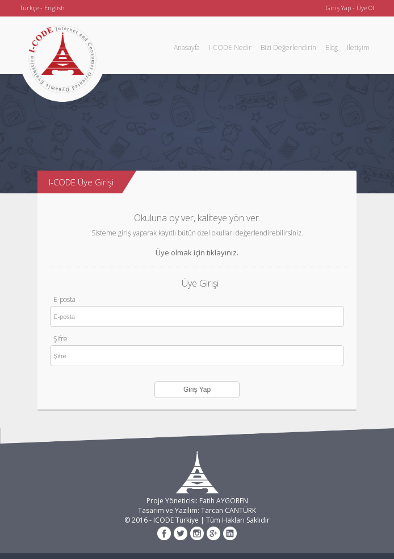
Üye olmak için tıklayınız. (197, 252)
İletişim (358, 47)
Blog (331, 47)
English (54, 7)
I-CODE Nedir (230, 47)
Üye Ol (365, 7)
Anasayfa (187, 47)
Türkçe (29, 7)
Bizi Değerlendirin (288, 47)
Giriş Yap (338, 7)
